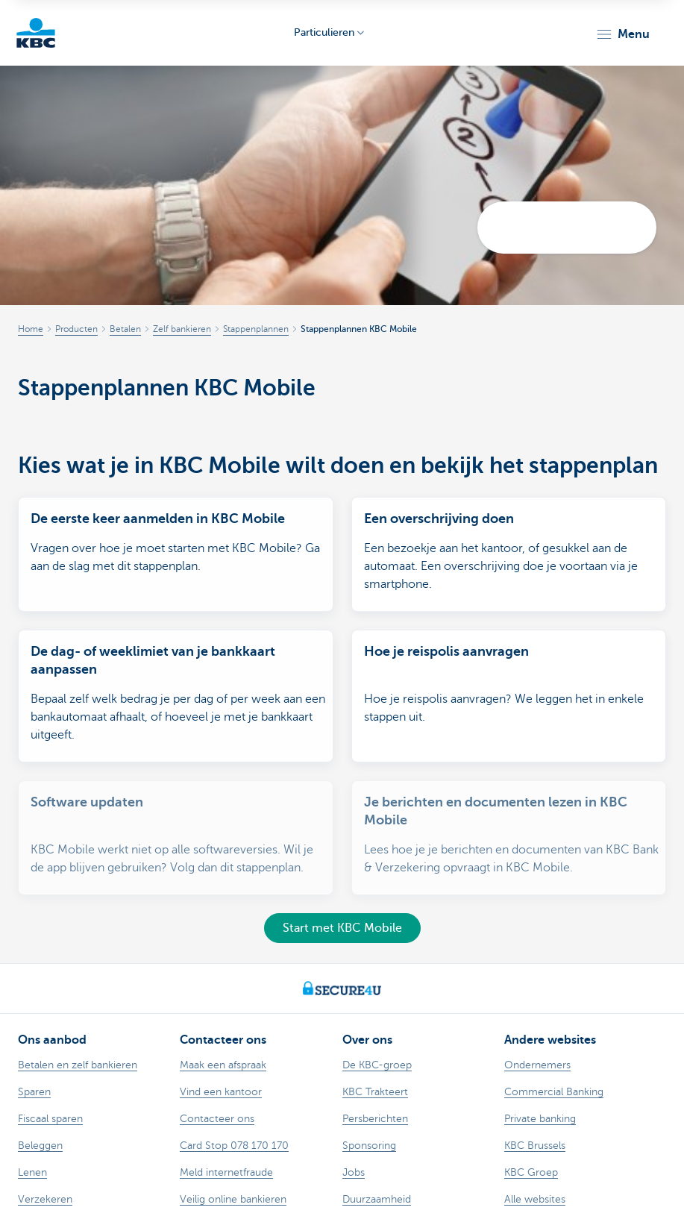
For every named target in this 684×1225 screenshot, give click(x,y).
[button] (622, 34)
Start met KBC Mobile (342, 928)
